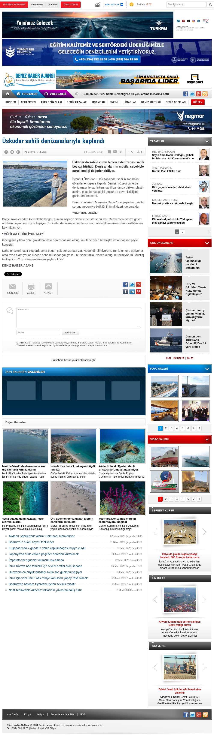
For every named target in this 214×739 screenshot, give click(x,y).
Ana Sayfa (12, 714)
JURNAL (174, 187)
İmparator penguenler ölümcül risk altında (36, 560)
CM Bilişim (50, 728)
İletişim (40, 714)
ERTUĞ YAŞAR (174, 219)
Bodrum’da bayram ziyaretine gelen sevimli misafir (42, 584)
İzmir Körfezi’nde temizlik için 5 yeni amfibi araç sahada (45, 566)
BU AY (190, 358)
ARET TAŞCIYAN (174, 169)
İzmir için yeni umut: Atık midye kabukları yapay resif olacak (48, 578)
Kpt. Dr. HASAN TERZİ (174, 201)
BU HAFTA (179, 358)
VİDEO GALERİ (159, 439)
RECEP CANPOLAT (174, 155)
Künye (27, 714)
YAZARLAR (157, 141)
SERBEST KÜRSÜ (163, 510)
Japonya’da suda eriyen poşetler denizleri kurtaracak (44, 554)
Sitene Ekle (37, 4)
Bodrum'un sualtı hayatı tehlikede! (31, 542)
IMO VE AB (158, 646)
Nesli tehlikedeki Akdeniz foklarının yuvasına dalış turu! (45, 590)
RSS (82, 714)
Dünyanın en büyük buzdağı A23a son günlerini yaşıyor (45, 572)
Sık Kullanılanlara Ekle (62, 714)
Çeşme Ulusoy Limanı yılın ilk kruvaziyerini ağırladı (195, 315)
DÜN (168, 358)
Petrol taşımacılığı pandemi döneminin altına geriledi (195, 263)
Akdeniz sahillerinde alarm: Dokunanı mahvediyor (41, 536)
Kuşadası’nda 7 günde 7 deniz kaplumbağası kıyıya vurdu (47, 548)
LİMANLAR (158, 578)
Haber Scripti (37, 728)
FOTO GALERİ (159, 368)
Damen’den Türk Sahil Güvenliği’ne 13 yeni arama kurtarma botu (126, 94)
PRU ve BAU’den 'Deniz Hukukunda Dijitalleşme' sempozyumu (196, 289)
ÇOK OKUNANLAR (161, 242)
